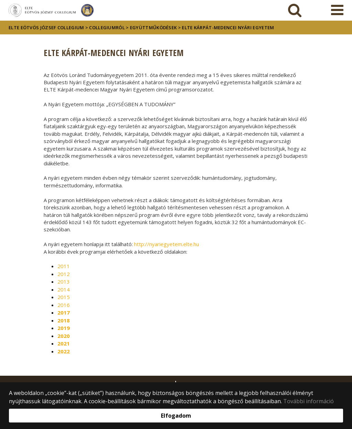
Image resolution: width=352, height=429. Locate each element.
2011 (63, 266)
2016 (63, 304)
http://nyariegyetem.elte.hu (166, 244)
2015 (63, 297)
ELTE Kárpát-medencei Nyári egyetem (228, 27)
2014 (63, 289)
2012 (63, 274)
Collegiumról (107, 27)
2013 (63, 281)
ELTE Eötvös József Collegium (46, 27)
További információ (308, 401)
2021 (63, 343)
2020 (63, 335)
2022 (63, 351)
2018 (63, 320)
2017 (63, 312)
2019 (63, 327)
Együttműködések (153, 27)
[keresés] (294, 10)
